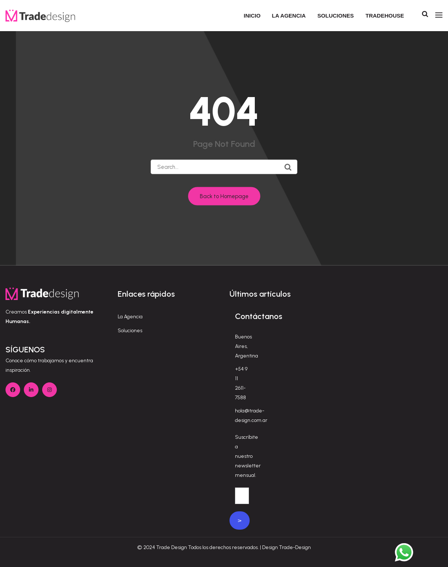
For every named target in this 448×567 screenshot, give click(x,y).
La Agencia (130, 317)
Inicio (252, 15)
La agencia (289, 15)
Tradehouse (385, 15)
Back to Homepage (224, 196)
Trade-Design (295, 547)
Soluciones (335, 15)
